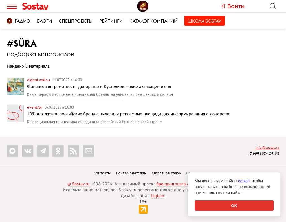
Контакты (102, 172)
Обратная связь (166, 172)
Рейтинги (111, 21)
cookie (244, 181)
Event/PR (35, 107)
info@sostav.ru (267, 147)
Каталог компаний (153, 21)
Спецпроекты (76, 21)
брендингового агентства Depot (187, 183)
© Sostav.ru (78, 183)
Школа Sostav (204, 21)
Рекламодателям (131, 172)
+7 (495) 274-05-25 (263, 153)
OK (234, 205)
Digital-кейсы (39, 80)
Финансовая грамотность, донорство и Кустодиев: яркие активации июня (99, 86)
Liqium (157, 195)
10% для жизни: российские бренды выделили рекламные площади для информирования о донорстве (128, 114)
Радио (18, 21)
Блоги (44, 21)
